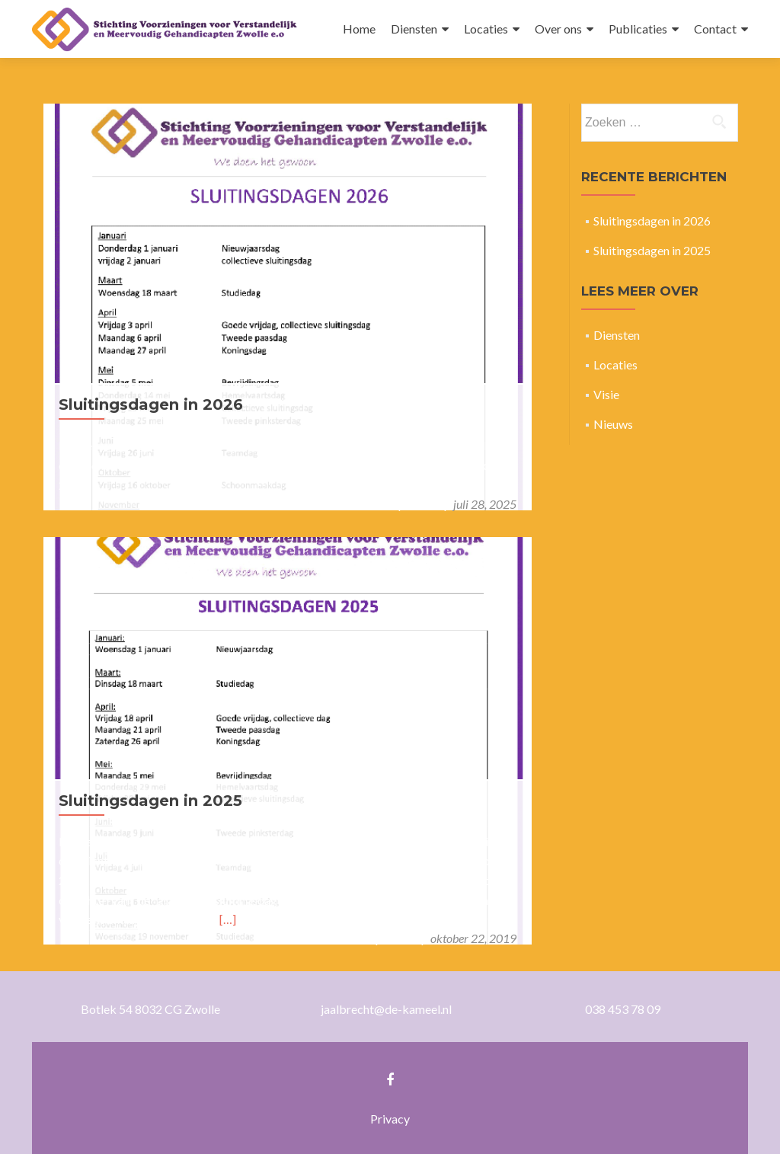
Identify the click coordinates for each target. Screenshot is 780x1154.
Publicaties (638, 28)
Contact (715, 28)
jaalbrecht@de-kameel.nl (386, 1009)
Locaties (486, 28)
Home (359, 28)
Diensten (414, 28)
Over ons (558, 28)
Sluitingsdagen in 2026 (151, 404)
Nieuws (613, 424)
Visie (606, 394)
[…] (227, 919)
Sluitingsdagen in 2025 (150, 800)
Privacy (390, 1118)
